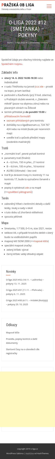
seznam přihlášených (18, 120)
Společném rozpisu (11, 64)
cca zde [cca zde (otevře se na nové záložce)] (39, 86)
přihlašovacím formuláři (17, 116)
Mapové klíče (12, 332)
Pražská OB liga (17, 5)
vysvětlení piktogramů (20, 192)
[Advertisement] (27, 399)
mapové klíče (41, 241)
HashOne (30, 453)
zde (27, 187)
